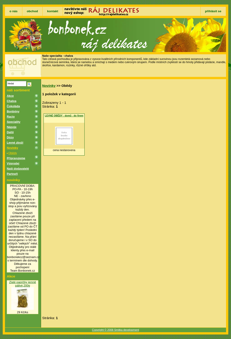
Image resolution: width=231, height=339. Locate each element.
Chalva (11, 101)
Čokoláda (13, 106)
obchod (32, 11)
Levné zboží (15, 142)
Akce (10, 95)
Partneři (12, 173)
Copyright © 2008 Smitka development (115, 330)
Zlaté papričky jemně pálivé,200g (22, 283)
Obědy (12, 153)
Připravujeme (16, 158)
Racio (11, 116)
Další (10, 132)
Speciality (13, 121)
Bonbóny (13, 111)
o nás (13, 11)
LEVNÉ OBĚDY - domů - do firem (64, 115)
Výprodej (13, 163)
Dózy (10, 137)
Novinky (12, 147)
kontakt (52, 11)
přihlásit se (213, 11)
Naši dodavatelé (18, 168)
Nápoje (11, 127)
